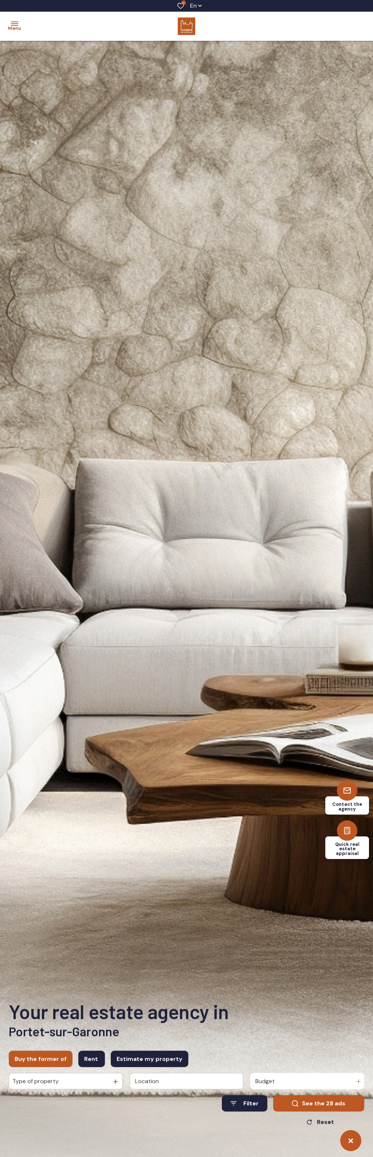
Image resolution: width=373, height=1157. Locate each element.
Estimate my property (149, 1065)
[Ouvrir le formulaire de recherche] (244, 1110)
